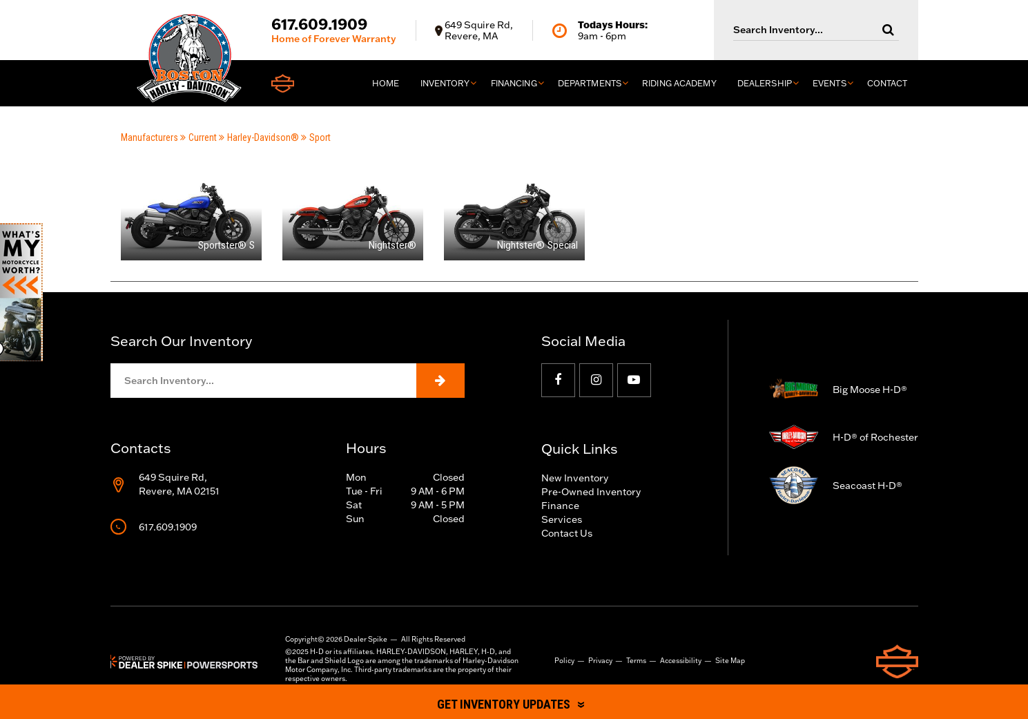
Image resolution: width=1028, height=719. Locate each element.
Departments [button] (589, 83)
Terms (636, 660)
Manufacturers (149, 137)
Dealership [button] (764, 83)
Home (385, 83)
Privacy (600, 660)
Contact (887, 83)
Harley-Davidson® (259, 137)
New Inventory (574, 478)
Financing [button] (514, 83)
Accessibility (680, 660)
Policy (564, 660)
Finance (560, 505)
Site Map (730, 660)
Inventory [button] (445, 83)
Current (198, 137)
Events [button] (829, 83)
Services (561, 519)
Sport (316, 137)
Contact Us (566, 533)
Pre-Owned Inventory (591, 492)
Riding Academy (679, 83)
